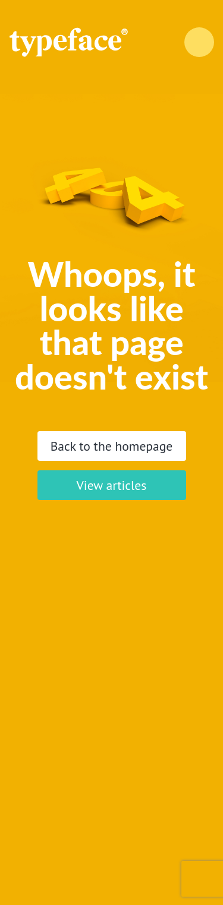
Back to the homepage (112, 446)
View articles (112, 485)
